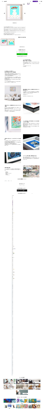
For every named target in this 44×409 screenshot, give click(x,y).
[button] (24, 4)
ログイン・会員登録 (35, 1)
